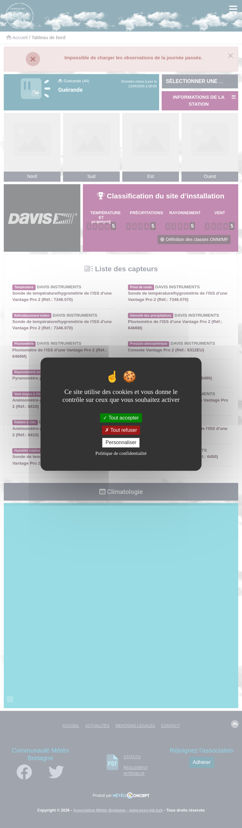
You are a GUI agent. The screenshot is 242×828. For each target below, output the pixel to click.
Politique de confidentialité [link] (121, 453)
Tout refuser (121, 430)
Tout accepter (121, 417)
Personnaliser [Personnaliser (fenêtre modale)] (121, 442)
